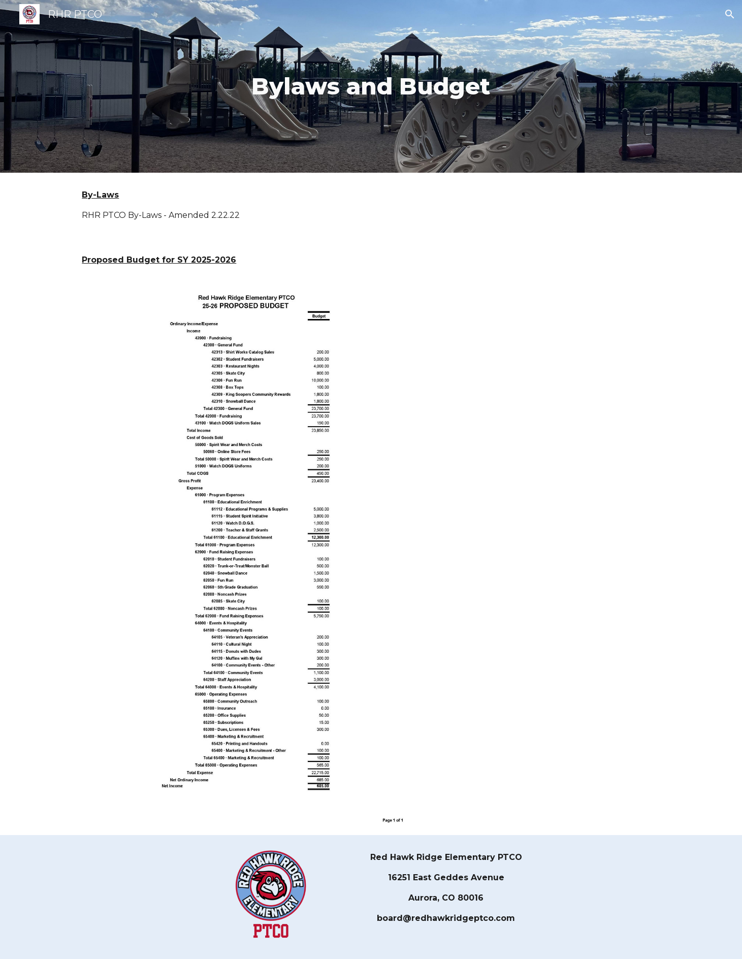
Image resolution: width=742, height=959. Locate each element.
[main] (371, 87)
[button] (730, 14)
